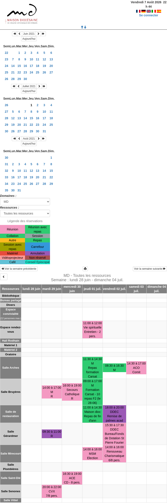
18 (37, 66)
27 (51, 72)
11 (37, 59)
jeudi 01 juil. (92, 289)
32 (6, 170)
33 (6, 177)
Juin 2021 (29, 33)
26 (44, 72)
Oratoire (10, 354)
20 (51, 66)
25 (6, 72)
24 (6, 66)
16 (25, 66)
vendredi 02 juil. (114, 289)
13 (51, 59)
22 (6, 52)
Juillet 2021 (29, 86)
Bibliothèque (10, 295)
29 (19, 79)
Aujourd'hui (28, 38)
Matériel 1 (10, 345)
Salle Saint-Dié (10, 478)
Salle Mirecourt (11, 453)
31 (44, 131)
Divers (10, 304)
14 (13, 66)
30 (25, 79)
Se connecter (148, 11)
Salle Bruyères (10, 391)
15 (19, 66)
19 (44, 66)
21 (13, 72)
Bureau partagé (10, 300)
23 (6, 59)
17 (31, 66)
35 (6, 190)
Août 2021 (29, 138)
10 (31, 59)
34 (6, 184)
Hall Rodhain (10, 340)
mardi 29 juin (51, 289)
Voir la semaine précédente (18, 268)
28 (13, 79)
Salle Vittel (10, 500)
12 (44, 59)
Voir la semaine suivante (150, 268)
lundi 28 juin (31, 289)
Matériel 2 (10, 349)
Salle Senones (10, 491)
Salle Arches (10, 367)
